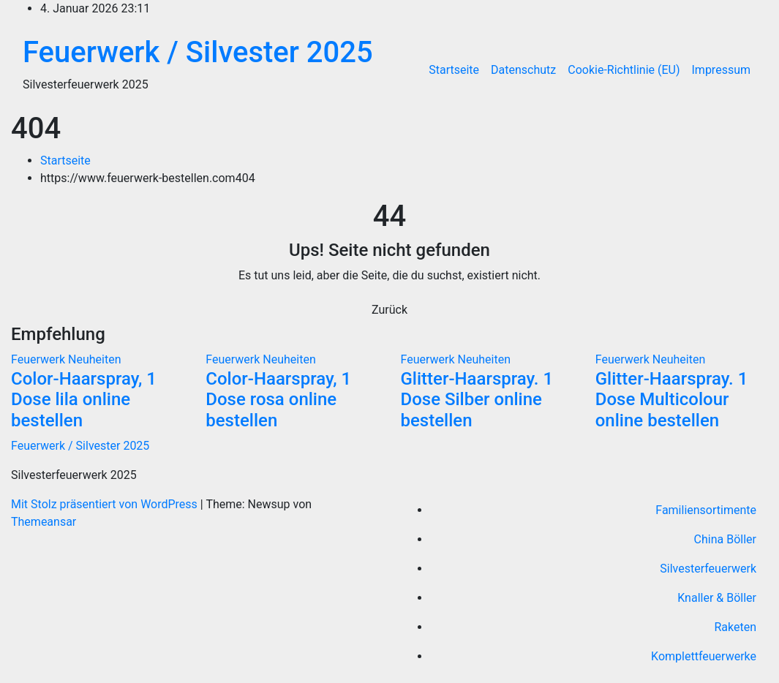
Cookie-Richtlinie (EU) (624, 70)
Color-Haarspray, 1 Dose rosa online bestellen (278, 400)
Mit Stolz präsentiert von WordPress (105, 504)
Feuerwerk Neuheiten (66, 359)
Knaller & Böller (716, 598)
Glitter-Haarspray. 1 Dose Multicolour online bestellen (671, 400)
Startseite (454, 70)
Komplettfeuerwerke (703, 656)
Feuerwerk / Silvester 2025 (198, 52)
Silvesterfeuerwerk (708, 569)
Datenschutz (523, 70)
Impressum (721, 70)
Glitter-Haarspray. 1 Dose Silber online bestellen (477, 400)
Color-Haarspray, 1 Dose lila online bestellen (84, 400)
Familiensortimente (705, 510)
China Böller (725, 539)
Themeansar (43, 522)
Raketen (735, 627)
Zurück (389, 310)
